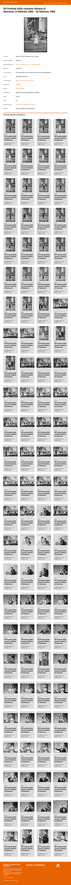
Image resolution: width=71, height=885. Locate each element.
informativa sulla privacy (8, 877)
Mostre (65, 3)
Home (45, 3)
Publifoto (18, 84)
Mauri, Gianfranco (21, 80)
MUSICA (33, 104)
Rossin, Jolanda (20, 88)
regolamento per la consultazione (10, 880)
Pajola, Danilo (30, 80)
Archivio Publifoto (58, 3)
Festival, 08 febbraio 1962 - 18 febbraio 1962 (28, 64)
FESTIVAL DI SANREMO (23, 104)
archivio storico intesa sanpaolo (15, 2)
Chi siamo (50, 3)
